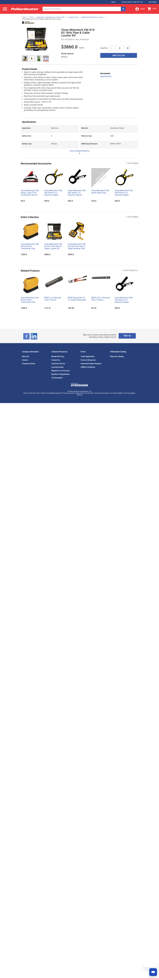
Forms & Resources (88, 360)
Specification (106, 76)
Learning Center (57, 367)
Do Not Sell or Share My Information (97, 393)
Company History (28, 364)
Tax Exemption (57, 378)
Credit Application (87, 356)
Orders (113, 2)
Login (140, 9)
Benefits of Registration (60, 374)
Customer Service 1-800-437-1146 (132, 2)
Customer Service (58, 364)
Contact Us (55, 360)
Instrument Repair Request (91, 364)
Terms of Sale (40, 393)
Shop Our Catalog (117, 356)
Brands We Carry (57, 356)
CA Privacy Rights (129, 393)
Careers (25, 360)
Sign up (127, 335)
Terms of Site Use (29, 393)
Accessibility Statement (53, 393)
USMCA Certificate (88, 367)
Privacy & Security (68, 393)
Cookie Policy (79, 393)
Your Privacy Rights (116, 393)
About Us (25, 356)
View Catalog (153, 2)
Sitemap (79, 395)
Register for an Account (60, 371)
